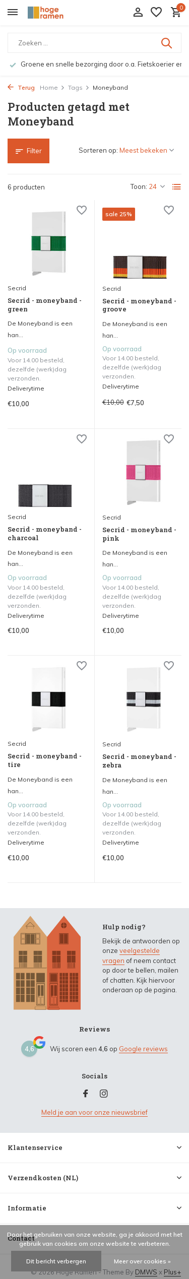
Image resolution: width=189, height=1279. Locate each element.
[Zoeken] (94, 43)
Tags (79, 87)
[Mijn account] (138, 12)
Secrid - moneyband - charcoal (45, 533)
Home (52, 87)
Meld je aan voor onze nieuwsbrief (94, 1112)
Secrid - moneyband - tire (45, 760)
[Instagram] (104, 1094)
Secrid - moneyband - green (45, 304)
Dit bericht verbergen (56, 1261)
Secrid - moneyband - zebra (139, 761)
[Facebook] (86, 1094)
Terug (21, 87)
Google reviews (143, 1049)
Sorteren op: (98, 150)
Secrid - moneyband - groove (139, 305)
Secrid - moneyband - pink (139, 534)
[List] (176, 186)
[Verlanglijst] (156, 13)
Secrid (17, 288)
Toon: (139, 186)
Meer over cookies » (142, 1261)
